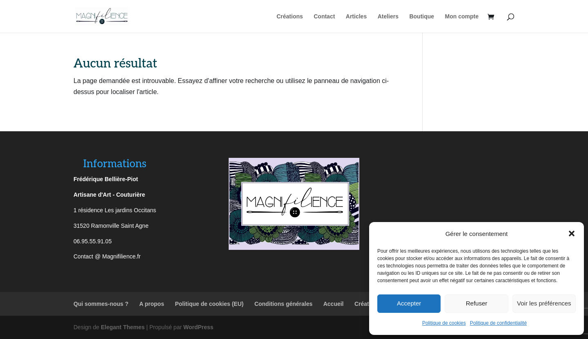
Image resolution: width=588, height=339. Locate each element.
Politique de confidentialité (498, 323)
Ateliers (388, 16)
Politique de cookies (444, 323)
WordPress (198, 327)
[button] (572, 233)
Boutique (421, 16)
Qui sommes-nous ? (101, 304)
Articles (356, 16)
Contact (324, 16)
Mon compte (462, 16)
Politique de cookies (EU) (209, 304)
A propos (151, 304)
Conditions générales (283, 304)
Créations (289, 16)
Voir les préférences (544, 303)
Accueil (333, 304)
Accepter (409, 303)
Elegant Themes (123, 327)
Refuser (477, 303)
